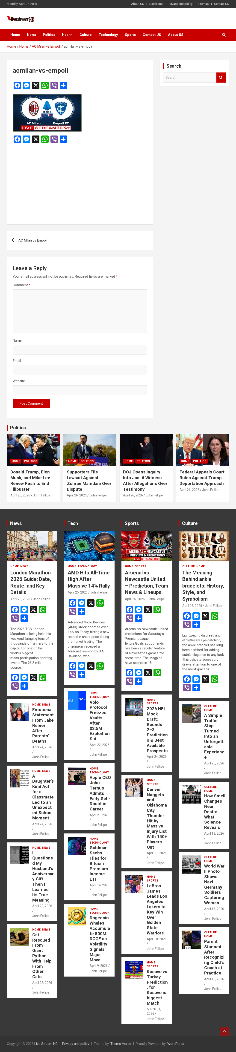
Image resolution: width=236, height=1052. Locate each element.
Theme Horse (120, 1044)
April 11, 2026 (157, 853)
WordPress (175, 1044)
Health (67, 35)
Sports (130, 35)
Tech (73, 523)
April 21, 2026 (99, 815)
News (31, 35)
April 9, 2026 (99, 966)
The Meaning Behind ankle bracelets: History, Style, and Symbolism (203, 586)
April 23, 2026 (42, 906)
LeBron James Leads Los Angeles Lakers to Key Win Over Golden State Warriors (157, 909)
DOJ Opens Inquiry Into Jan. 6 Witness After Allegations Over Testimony (145, 480)
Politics (49, 35)
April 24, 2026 (42, 747)
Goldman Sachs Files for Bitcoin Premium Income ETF (99, 863)
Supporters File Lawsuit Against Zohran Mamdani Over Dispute (89, 480)
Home (15, 35)
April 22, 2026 (99, 745)
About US (137, 4)
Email (17, 361)
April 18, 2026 (214, 833)
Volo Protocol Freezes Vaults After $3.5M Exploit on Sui (100, 721)
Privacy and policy (180, 4)
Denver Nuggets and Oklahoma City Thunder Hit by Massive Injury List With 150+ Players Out (157, 818)
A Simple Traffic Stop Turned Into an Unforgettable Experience (214, 736)
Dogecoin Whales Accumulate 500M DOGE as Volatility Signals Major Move (100, 938)
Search (221, 77)
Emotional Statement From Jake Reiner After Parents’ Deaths (43, 725)
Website (19, 381)
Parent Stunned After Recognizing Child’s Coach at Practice (214, 957)
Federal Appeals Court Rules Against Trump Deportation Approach (202, 477)
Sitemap (203, 4)
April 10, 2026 (157, 939)
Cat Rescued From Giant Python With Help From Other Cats (42, 955)
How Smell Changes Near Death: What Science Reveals (214, 811)
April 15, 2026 (214, 979)
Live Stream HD (46, 1044)
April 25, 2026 (20, 599)
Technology (108, 35)
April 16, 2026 (214, 909)
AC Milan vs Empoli (32, 240)
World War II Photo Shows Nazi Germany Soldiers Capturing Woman (214, 884)
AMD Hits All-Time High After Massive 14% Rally (89, 579)
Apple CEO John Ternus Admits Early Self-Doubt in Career (100, 793)
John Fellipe (41, 495)
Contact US (221, 4)
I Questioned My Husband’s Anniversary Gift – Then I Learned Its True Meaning (43, 876)
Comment (21, 285)
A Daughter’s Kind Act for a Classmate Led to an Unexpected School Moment (43, 797)
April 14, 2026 (99, 885)
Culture (86, 35)
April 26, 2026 (20, 495)
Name (17, 340)
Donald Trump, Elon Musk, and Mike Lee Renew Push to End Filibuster (30, 480)
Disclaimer (156, 4)
